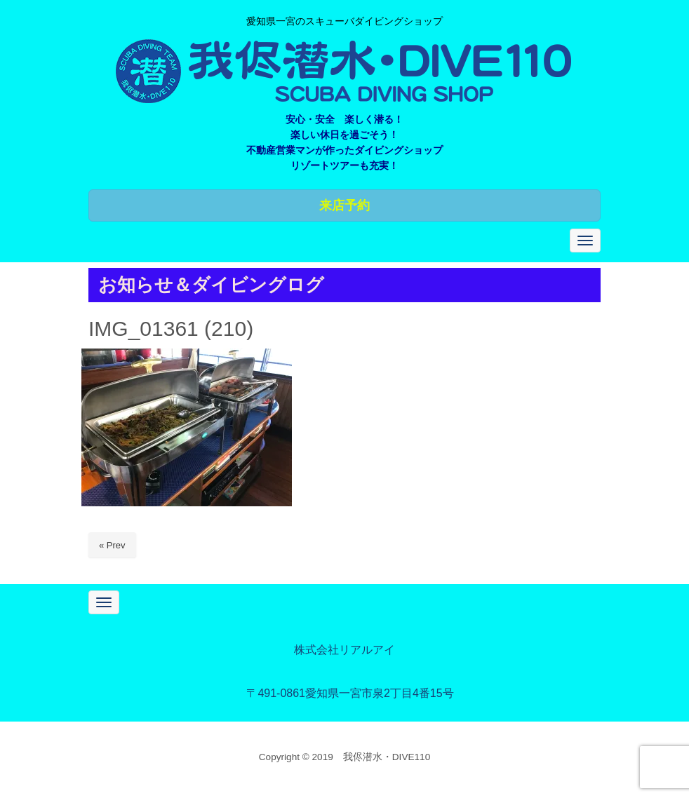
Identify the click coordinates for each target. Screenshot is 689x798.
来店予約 (344, 205)
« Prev (112, 545)
